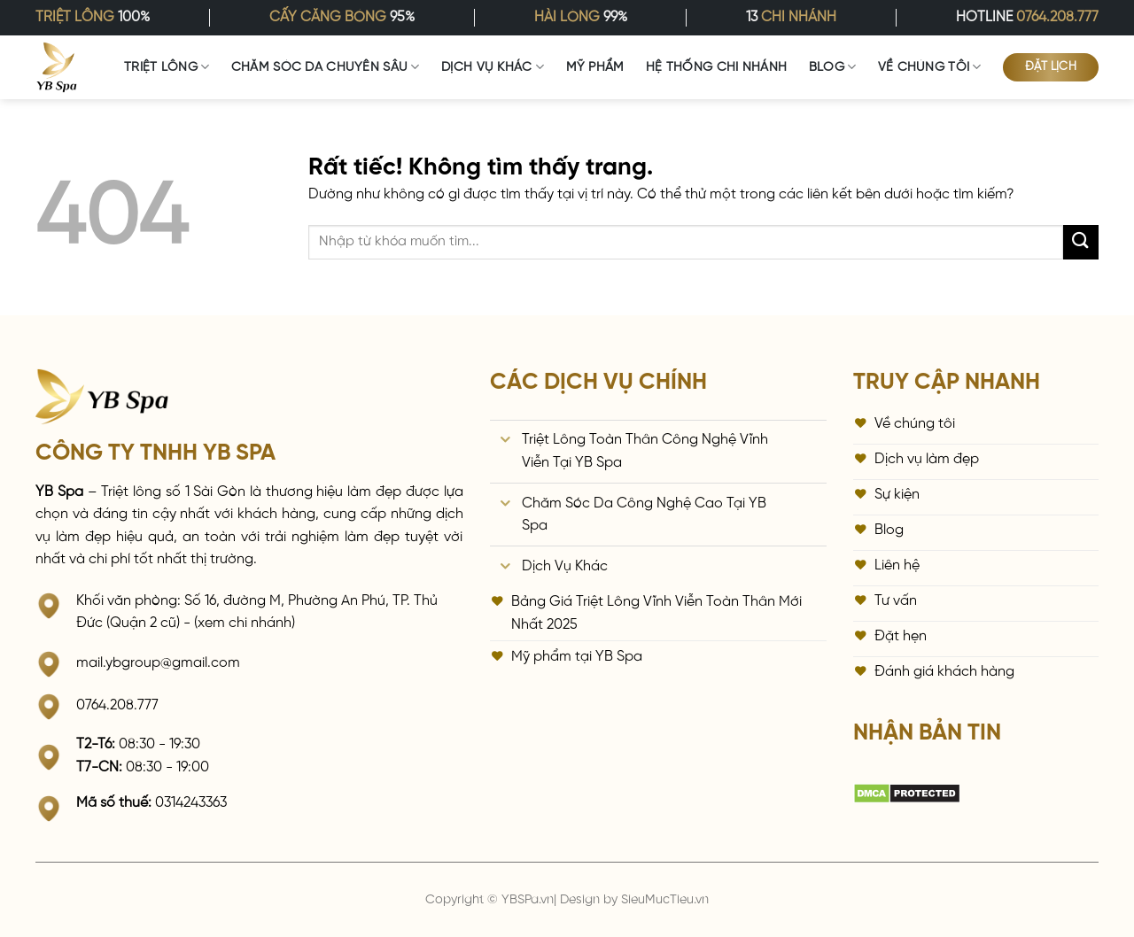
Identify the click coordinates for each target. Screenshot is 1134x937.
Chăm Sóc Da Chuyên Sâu (325, 66)
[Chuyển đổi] (506, 441)
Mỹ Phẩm (595, 67)
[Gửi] (1081, 242)
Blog (833, 66)
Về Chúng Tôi (930, 66)
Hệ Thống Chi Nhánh (716, 67)
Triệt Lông (166, 66)
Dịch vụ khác (492, 66)
